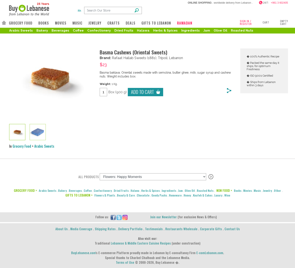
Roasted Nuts (242, 30)
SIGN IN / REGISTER (246, 22)
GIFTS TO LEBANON (156, 23)
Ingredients (190, 30)
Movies (247, 190)
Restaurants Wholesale (181, 228)
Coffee (78, 30)
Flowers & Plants (104, 195)
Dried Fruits (123, 30)
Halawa (143, 30)
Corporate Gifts (211, 228)
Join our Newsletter (163, 216)
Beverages (60, 30)
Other (277, 190)
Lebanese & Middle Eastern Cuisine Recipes (141, 243)
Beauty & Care (126, 195)
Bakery (42, 30)
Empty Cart (284, 22)
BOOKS (43, 23)
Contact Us (232, 228)
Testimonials (154, 228)
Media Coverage (81, 228)
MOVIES (60, 23)
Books (237, 190)
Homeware (175, 195)
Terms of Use (125, 262)
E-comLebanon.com (209, 252)
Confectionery (99, 30)
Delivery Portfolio (130, 228)
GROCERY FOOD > (25, 190)
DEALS (130, 23)
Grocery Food (22, 146)
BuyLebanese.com (83, 252)
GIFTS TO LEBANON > (78, 195)
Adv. (80, 10)
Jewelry (267, 190)
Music (257, 190)
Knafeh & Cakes (202, 195)
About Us (61, 228)
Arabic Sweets (21, 30)
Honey (187, 195)
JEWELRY (94, 23)
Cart (266, 22)
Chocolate (143, 195)
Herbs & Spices (165, 30)
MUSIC (77, 23)
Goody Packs (159, 195)
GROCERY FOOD (20, 23)
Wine (227, 195)
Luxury (218, 195)
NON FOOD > (224, 190)
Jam (206, 30)
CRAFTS (113, 23)
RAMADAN (184, 23)
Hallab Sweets (134, 58)
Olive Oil (220, 30)
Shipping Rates (105, 228)
